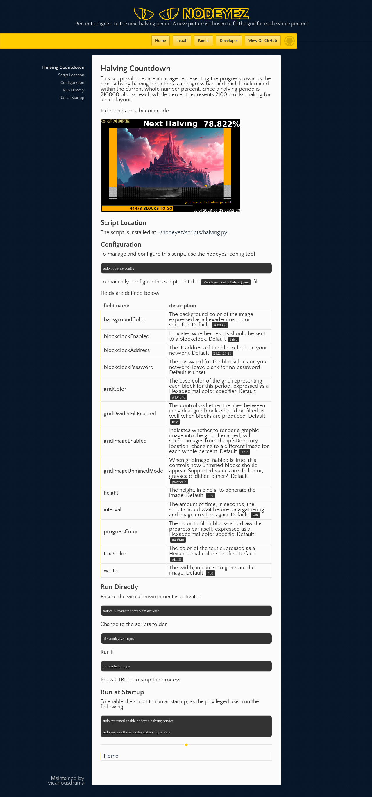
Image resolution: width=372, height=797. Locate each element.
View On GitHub (262, 40)
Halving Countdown (63, 67)
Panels (203, 40)
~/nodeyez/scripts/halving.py (192, 232)
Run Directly (73, 90)
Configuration (72, 82)
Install (181, 40)
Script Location (71, 75)
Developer (229, 40)
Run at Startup (72, 98)
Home (160, 40)
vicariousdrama (66, 783)
